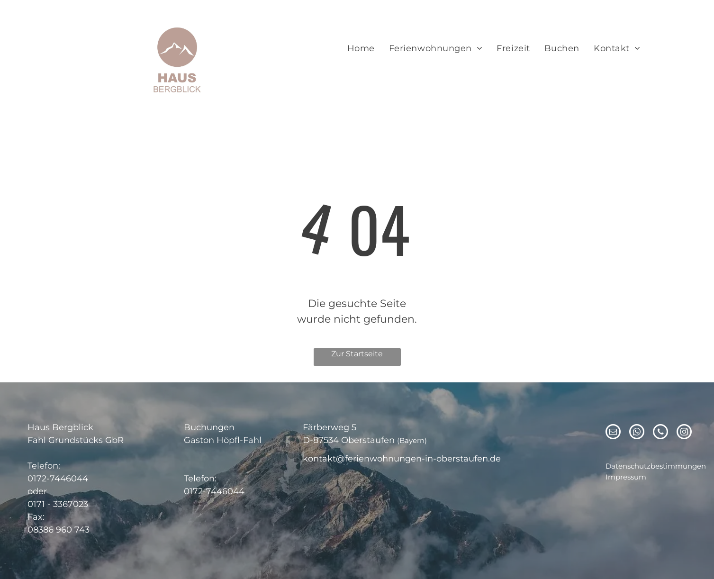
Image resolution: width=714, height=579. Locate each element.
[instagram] (684, 433)
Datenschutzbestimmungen (656, 465)
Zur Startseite (357, 353)
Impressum (626, 476)
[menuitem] (361, 49)
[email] (613, 433)
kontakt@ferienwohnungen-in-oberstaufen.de (402, 458)
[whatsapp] (636, 433)
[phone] (660, 433)
